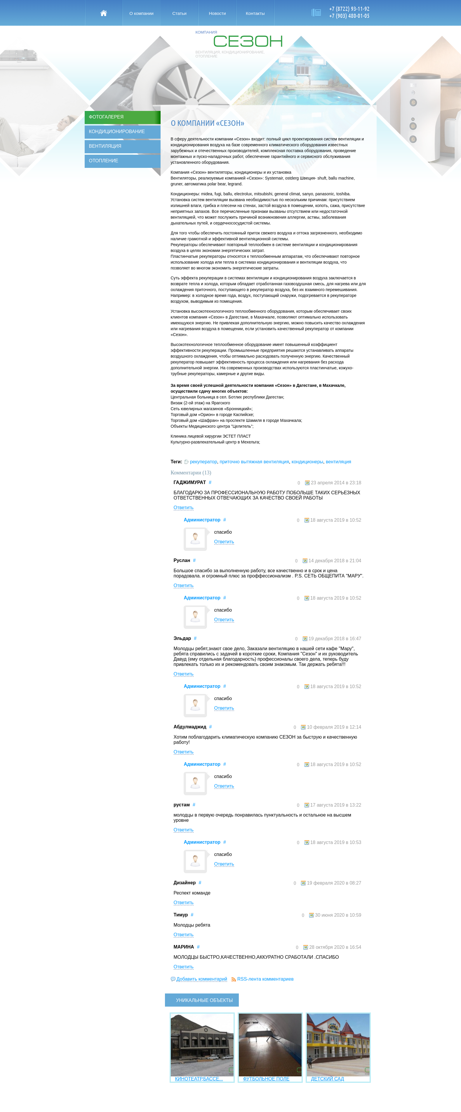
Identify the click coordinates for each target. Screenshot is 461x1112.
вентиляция (338, 461)
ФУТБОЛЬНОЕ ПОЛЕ (266, 1078)
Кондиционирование (117, 131)
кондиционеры (307, 461)
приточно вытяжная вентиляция (254, 461)
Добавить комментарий (202, 979)
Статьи (179, 13)
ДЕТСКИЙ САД (327, 1078)
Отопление (103, 160)
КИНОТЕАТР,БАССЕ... (199, 1078)
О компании (141, 13)
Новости (217, 13)
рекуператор (203, 461)
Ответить (184, 507)
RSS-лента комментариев (265, 979)
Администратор (202, 519)
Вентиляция (105, 146)
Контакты (255, 13)
